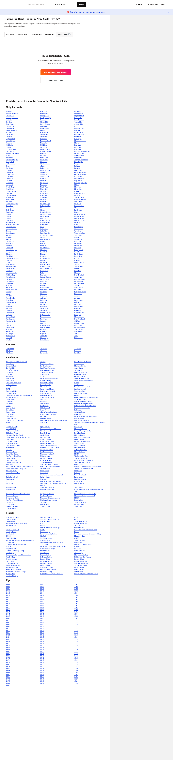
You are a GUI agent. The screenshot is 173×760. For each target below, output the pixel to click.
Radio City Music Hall (47, 370)
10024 (42, 599)
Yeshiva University (80, 540)
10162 (8, 652)
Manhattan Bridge (45, 393)
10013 (8, 593)
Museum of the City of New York (84, 496)
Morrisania (77, 187)
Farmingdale (78, 542)
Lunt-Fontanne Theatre (13, 445)
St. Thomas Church (80, 399)
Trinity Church (79, 385)
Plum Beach (10, 151)
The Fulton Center (11, 452)
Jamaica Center (11, 266)
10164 (76, 652)
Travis (76, 336)
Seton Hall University (81, 563)
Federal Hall (78, 414)
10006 (76, 587)
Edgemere (9, 254)
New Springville (11, 321)
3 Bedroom (77, 349)
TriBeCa (8, 422)
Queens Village (45, 279)
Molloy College (45, 540)
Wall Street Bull (45, 408)
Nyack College (10, 557)
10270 (42, 675)
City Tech (43, 536)
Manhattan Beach (45, 141)
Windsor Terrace (45, 164)
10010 (8, 591)
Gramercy (9, 214)
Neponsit (43, 275)
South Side (9, 157)
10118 (8, 633)
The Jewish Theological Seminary (16, 523)
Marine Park (44, 143)
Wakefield (43, 201)
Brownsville (78, 118)
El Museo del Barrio (12, 498)
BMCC (8, 536)
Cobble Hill (78, 122)
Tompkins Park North (81, 160)
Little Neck (77, 271)
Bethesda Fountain (46, 395)
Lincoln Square (79, 218)
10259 (42, 670)
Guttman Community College (15, 551)
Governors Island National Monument (86, 397)
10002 (42, 585)
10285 (76, 683)
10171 (8, 658)
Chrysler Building (80, 376)
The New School (11, 525)
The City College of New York (49, 519)
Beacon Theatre (79, 439)
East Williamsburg (12, 130)
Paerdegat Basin (45, 149)
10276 (42, 679)
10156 (42, 647)
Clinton (42, 210)
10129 (42, 639)
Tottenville (43, 336)
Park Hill (43, 323)
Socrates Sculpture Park (13, 462)
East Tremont (78, 176)
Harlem (8, 216)
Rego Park (43, 281)
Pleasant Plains (79, 323)
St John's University (80, 521)
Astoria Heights (45, 239)
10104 (42, 622)
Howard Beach (79, 262)
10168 (8, 656)
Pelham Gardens (79, 193)
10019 (76, 595)
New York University (46, 517)
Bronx (8, 166)
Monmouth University (13, 565)
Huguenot (9, 315)
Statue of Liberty (11, 366)
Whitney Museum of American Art (85, 494)
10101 (42, 620)
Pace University (11, 538)
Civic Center (10, 210)
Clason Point (10, 174)
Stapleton (43, 334)
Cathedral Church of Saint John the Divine (19, 395)
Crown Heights (45, 124)
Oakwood (43, 321)
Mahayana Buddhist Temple (14, 435)
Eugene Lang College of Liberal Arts (51, 574)
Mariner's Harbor (45, 317)
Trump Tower (44, 410)
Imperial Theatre (79, 445)
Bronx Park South (45, 170)
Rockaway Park (79, 283)
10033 (42, 605)
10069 (42, 616)
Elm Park (9, 306)
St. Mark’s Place (11, 502)
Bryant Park (78, 471)
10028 (76, 601)
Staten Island (44, 296)
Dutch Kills (43, 252)
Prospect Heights (45, 151)
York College (44, 544)
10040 (76, 610)
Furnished (77, 353)
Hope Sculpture (45, 433)
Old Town (9, 323)
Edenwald (43, 178)
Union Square (10, 233)
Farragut (42, 130)
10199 (42, 664)
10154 (76, 645)
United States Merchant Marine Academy (53, 546)
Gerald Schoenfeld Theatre (48, 445)
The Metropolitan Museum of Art (16, 362)
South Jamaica (78, 287)
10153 (42, 645)
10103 (8, 622)
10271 (76, 675)
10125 (42, 637)
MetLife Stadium (79, 483)
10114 (76, 629)
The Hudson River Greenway (49, 464)
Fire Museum (44, 406)
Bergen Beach (78, 113)
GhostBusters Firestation (47, 387)
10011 (42, 591)
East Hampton (10, 479)
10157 (76, 647)
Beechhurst (9, 243)
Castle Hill (9, 172)
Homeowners (153, 4)
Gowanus (9, 137)
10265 (42, 673)
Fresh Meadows (45, 258)
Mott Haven (9, 189)
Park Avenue (78, 410)
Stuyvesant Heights (12, 160)
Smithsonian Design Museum (83, 404)
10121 (8, 635)
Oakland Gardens (45, 277)
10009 (76, 589)
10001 (8, 585)
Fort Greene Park (11, 460)
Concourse (43, 174)
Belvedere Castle (79, 433)
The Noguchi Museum (47, 487)
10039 (42, 610)
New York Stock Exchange (14, 420)
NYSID (42, 530)
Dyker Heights (10, 128)
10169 (42, 656)
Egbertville (77, 304)
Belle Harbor (78, 243)
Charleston (43, 302)
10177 (8, 662)
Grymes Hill (10, 313)
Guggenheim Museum (47, 494)
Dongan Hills (44, 304)
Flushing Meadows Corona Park (84, 460)
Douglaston (9, 252)
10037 (76, 608)
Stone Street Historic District (83, 401)
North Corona (10, 277)
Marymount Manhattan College (16, 572)
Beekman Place (79, 206)
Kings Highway (11, 141)
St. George (9, 334)
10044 (76, 612)
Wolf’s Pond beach (80, 475)
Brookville (77, 248)
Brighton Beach (79, 116)
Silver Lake (43, 331)
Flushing (43, 256)
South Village (78, 227)
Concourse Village (80, 174)
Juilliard (42, 525)
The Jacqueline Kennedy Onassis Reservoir (19, 466)
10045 (8, 614)
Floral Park (9, 256)
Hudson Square (79, 216)
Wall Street (9, 235)
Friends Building (11, 393)
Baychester (9, 168)
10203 (76, 664)
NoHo (76, 225)
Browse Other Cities (55, 80)
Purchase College (45, 555)
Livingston (77, 315)
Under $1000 (10, 349)
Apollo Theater (45, 435)
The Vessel (9, 376)
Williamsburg (10, 164)
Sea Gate (43, 155)
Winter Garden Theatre (47, 441)
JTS (41, 523)
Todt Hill (77, 334)
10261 (8, 673)
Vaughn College (45, 551)
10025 (76, 599)
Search (81, 4)
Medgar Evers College (81, 555)
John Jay (77, 525)
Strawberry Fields (11, 391)
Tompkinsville (10, 336)
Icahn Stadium (78, 481)
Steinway (9, 292)
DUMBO (77, 126)
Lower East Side (45, 220)
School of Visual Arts (12, 530)
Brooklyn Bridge (45, 366)
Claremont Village (80, 172)
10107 (42, 624)
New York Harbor (11, 471)
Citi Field (9, 481)
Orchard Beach (44, 477)
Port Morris (43, 195)
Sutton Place (44, 229)
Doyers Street (44, 504)
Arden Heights (10, 298)
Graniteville (44, 308)
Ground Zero (10, 410)
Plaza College (10, 561)
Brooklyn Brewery (80, 479)
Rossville (43, 329)
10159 (42, 649)
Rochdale (43, 283)
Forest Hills (78, 256)
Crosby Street (10, 504)
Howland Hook (79, 313)
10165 (8, 654)
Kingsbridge (44, 183)
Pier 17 (8, 406)
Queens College (79, 528)
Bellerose (9, 245)
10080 (8, 618)
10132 (42, 641)
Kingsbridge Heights (80, 183)
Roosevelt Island (11, 227)
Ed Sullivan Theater (12, 433)
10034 (76, 605)
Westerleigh (44, 338)
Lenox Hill (43, 218)
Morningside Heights (12, 225)
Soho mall (9, 450)
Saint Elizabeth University (48, 569)
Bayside (42, 241)
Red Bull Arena (11, 487)
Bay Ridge (77, 111)
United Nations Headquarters (49, 378)
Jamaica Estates (45, 266)
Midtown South (45, 222)
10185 (8, 664)
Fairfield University (46, 563)
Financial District (45, 212)
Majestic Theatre (79, 435)
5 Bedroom (43, 351)
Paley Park (9, 464)
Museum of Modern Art (47, 454)
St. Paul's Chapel (11, 385)
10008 (42, 589)
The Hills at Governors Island (83, 468)
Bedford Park (44, 168)
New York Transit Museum (14, 500)
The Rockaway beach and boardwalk (51, 475)
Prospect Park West (12, 506)
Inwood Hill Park (45, 460)
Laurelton (77, 269)
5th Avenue (43, 502)
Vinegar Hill (10, 162)
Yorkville (9, 237)
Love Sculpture (79, 418)
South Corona (44, 287)
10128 (8, 639)
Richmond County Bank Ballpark (50, 481)
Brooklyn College (11, 532)
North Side (43, 147)
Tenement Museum (12, 496)
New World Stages (12, 443)
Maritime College (79, 536)
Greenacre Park (45, 468)
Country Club (44, 176)
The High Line (10, 368)
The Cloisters (78, 487)
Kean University (79, 567)
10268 (76, 673)
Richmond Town (45, 327)
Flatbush (77, 130)
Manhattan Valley (79, 220)
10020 (8, 597)
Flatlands (9, 132)
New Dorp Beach (79, 319)
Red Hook (43, 153)
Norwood (43, 191)
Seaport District (11, 429)
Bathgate (77, 166)
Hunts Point (9, 183)
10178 (42, 662)
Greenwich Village (46, 214)
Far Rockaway (78, 254)
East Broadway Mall (46, 452)
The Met (42, 362)
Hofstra (8, 546)
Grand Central (78, 368)
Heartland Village (45, 313)
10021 (42, 597)
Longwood (9, 185)
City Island (43, 172)
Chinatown (77, 208)
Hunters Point (10, 264)
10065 (8, 616)
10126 (76, 637)
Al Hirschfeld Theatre (47, 443)
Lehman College (45, 559)
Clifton (76, 302)
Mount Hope (78, 189)
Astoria (8, 239)
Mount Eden (44, 189)
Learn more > (101, 12)
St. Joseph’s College (80, 565)
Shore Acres (10, 331)
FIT (7, 528)
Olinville (77, 191)
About (163, 4)
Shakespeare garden (46, 462)
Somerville (9, 287)
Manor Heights (10, 317)
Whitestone (43, 294)
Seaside (76, 285)
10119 (42, 633)
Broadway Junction (12, 118)
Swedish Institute (11, 559)
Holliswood (43, 262)
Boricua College (79, 559)
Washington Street (80, 502)
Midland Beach (79, 317)
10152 (8, 645)
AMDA (76, 538)
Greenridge (77, 310)
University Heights (80, 199)
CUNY (76, 519)
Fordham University (80, 523)
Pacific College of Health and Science (86, 574)
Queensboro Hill (79, 279)
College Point (78, 250)
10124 (8, 637)
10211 (8, 666)
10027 (42, 601)
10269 (8, 675)
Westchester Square (12, 204)
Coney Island (10, 124)
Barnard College (11, 521)
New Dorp (43, 319)
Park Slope (77, 149)
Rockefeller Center (12, 370)
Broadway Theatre (12, 441)
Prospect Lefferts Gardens (82, 151)
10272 (8, 677)
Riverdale (77, 195)
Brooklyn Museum (46, 496)
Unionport (43, 199)
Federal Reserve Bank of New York (85, 406)
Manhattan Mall (11, 448)
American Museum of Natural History (18, 494)
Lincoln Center (10, 399)
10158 (8, 649)
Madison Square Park (12, 397)
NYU (76, 517)
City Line (9, 122)
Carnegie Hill (10, 208)
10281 (8, 683)
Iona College (10, 553)
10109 (8, 626)
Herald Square (44, 216)
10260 (76, 670)
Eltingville (43, 306)
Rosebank (9, 329)
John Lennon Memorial (47, 391)
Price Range (10, 34)
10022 (76, 597)
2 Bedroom (43, 349)
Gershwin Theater (45, 437)
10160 (76, 649)
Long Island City (11, 273)
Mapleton (9, 143)
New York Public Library (14, 456)
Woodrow (9, 340)
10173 (76, 658)
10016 (76, 593)
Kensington (78, 139)
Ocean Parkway (11, 149)
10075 (76, 616)
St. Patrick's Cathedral (47, 372)
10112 (8, 629)
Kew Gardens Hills (46, 269)
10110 (42, 626)
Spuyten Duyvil (79, 197)
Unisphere (43, 416)
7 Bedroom (9, 353)
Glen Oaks (77, 258)
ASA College (78, 553)
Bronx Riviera (78, 477)
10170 (76, 656)
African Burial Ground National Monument (53, 420)
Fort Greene (44, 132)
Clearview (43, 250)
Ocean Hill (77, 147)
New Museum (10, 489)
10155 (8, 647)
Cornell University (46, 561)
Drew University (45, 565)
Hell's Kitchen (44, 340)
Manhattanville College (47, 548)
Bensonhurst (44, 113)
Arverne (76, 237)
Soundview (43, 197)
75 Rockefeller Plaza (80, 450)
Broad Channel (44, 248)
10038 (8, 610)
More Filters (49, 34)
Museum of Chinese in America (50, 498)
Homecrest (43, 139)
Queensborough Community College (51, 542)
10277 (76, 679)
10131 (8, 641)
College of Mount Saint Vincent (16, 544)
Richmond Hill (79, 281)
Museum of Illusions (80, 429)
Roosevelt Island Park (13, 473)
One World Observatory (47, 368)
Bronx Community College (48, 534)
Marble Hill (43, 185)
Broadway (9, 374)
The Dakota (43, 422)
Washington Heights (46, 235)
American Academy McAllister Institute (18, 555)
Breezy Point (78, 245)
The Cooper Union (46, 538)
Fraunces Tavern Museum (48, 414)
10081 (42, 618)
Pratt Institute (10, 534)
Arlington (43, 298)
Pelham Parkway (11, 195)
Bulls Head (43, 300)
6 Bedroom (77, 351)
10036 (42, 608)
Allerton (42, 166)
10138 (8, 643)
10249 (42, 668)
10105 (76, 622)
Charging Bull (10, 408)
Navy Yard (77, 145)
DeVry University (79, 569)
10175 (42, 660)
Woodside (9, 296)
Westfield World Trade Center (49, 448)
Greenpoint (77, 137)
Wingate (77, 164)
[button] (168, 4)
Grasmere (9, 310)
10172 (42, 658)
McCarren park (45, 456)
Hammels (43, 260)
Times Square (78, 229)
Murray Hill (44, 225)
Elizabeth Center (79, 452)
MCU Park (9, 483)
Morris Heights (10, 187)
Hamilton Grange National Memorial (85, 416)
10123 (76, 635)
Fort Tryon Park (11, 458)
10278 (8, 681)
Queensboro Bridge (12, 427)
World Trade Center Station (82, 387)
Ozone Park (78, 277)
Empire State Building (47, 364)
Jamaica (76, 264)
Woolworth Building (46, 383)
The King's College (12, 567)
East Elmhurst (78, 252)
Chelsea (42, 208)
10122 (42, 635)
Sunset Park (44, 160)
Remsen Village (79, 153)
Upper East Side (45, 233)
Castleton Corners (11, 302)
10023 (8, 599)
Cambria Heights (11, 250)
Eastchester (9, 178)
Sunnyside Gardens (80, 292)
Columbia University (12, 517)
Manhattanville (10, 222)
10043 (42, 612)
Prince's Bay (78, 325)
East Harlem (78, 210)
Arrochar (77, 298)
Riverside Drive (79, 504)
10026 (8, 601)
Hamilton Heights (79, 214)
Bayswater (77, 241)
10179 (76, 662)
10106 (8, 624)
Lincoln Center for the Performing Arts (18, 437)
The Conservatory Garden (82, 462)
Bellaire (42, 243)
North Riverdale (11, 191)
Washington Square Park (82, 378)
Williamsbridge (45, 204)
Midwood (77, 143)
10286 (8, 685)
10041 (8, 612)
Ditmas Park (10, 126)
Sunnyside (43, 292)
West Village (78, 235)
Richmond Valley (79, 327)
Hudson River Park (46, 458)
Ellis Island (9, 372)
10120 (76, 633)
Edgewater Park (79, 178)
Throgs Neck (10, 199)
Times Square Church (47, 397)
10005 (42, 587)
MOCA (76, 498)
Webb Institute (78, 572)
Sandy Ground (78, 329)
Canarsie (43, 120)
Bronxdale (9, 170)
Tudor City (43, 231)
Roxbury (43, 285)
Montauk (43, 479)
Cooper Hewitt (44, 404)
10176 (76, 660)
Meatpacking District (80, 393)
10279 (42, 681)
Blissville (43, 245)
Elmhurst (43, 254)
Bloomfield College (46, 572)
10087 (76, 618)
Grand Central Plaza (46, 450)
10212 (42, 666)
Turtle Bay (77, 231)
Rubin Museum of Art (47, 489)
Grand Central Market (47, 389)
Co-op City (9, 176)
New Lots (9, 147)
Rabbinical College (12, 576)
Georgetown (44, 134)
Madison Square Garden (81, 372)
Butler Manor (78, 300)
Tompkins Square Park (81, 458)
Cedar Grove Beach (12, 477)
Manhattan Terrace (80, 141)
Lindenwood (44, 271)
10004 (8, 587)
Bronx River (78, 170)
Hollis (8, 262)
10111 (76, 626)
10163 (42, 652)
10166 (42, 654)
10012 (76, 591)
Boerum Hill (10, 116)
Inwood (8, 218)
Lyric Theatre (10, 439)
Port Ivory (9, 325)
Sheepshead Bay (79, 155)
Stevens (76, 532)
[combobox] (38, 4)
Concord (8, 304)
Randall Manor (10, 327)
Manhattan (9, 206)
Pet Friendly (44, 353)
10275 (8, 679)
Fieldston (9, 181)
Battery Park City (45, 206)
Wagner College (11, 548)
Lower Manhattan (45, 385)
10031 (76, 603)
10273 (42, 677)
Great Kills (43, 310)
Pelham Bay (44, 193)
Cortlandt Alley (11, 508)
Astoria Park (44, 473)
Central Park (10, 364)
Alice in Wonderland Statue (48, 412)
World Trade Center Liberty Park (16, 468)
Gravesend (43, 137)
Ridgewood (9, 283)
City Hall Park (78, 464)
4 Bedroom (9, 351)
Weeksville (43, 162)
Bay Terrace (10, 241)
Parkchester (9, 193)
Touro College (44, 553)
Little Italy (9, 220)
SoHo (42, 227)
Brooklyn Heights (45, 118)
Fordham (43, 181)
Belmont (77, 168)
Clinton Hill (44, 122)
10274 (76, 677)
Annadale (77, 296)
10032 (8, 605)
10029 (8, 603)
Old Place (77, 321)
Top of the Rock (79, 364)
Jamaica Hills (78, 266)
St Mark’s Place (45, 506)
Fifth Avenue (10, 378)
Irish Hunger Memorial (81, 420)
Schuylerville (10, 197)
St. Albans (77, 290)
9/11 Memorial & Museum (82, 362)
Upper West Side (79, 233)
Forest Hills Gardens (12, 258)
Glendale (9, 260)
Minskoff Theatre (45, 439)
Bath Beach (43, 111)
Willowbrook (78, 338)
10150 (42, 643)
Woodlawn (77, 204)
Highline (77, 473)
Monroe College (45, 521)
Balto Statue (10, 416)
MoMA (76, 454)
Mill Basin (9, 145)
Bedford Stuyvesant (12, 113)
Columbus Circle (79, 412)
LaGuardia (77, 548)
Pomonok (9, 279)
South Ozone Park (11, 290)
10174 (8, 660)
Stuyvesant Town (11, 229)
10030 (42, 603)
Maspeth (77, 273)
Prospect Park (44, 471)
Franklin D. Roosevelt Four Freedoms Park (87, 466)
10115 (8, 631)
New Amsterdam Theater (82, 437)
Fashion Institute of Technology (50, 528)
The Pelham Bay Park (81, 456)
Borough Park (44, 116)
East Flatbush (44, 128)
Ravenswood (10, 281)
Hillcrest (77, 260)
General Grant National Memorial (50, 429)
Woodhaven (78, 294)
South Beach (78, 331)
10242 (8, 668)
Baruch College (11, 519)
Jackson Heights (45, 264)
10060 (76, 614)
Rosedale (9, 285)
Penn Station (10, 414)
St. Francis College (46, 557)
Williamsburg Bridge (12, 431)
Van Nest (9, 201)
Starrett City (78, 157)
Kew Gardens (10, 269)
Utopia (8, 294)
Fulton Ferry (10, 134)
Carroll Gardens (79, 120)
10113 (42, 629)
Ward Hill (9, 338)
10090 (8, 620)
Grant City (77, 308)
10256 (76, 668)
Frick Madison (78, 500)
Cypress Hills (78, 124)
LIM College (10, 542)
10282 (42, 683)
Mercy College (10, 574)
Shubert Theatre (79, 443)
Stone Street (78, 506)
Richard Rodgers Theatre (82, 441)
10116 (42, 631)
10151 (76, 643)
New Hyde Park (79, 275)
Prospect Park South (12, 153)
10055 (42, 614)
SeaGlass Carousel (80, 389)
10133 (76, 641)
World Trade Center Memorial (83, 380)
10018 (42, 595)
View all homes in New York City (55, 72)
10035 (8, 608)
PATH (8, 389)
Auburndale (78, 239)
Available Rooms (35, 34)
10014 (42, 593)
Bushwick (9, 120)
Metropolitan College (46, 567)
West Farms (78, 201)
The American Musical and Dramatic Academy (20, 540)
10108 (76, 624)
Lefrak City (9, 271)
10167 (76, 654)
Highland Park (10, 139)
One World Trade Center (13, 383)
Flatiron (76, 212)
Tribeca (8, 231)
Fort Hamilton (78, 132)
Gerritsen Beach (79, 134)
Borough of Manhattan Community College (87, 534)
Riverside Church (45, 431)
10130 (76, 639)
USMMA (77, 546)
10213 (76, 666)
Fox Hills (9, 308)
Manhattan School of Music (83, 544)
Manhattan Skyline (80, 366)
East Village (10, 212)
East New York (79, 128)
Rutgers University (12, 563)
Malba (42, 273)
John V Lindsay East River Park (50, 466)
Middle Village (10, 275)
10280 (76, 681)
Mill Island (43, 145)
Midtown (77, 222)
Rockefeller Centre (12, 454)
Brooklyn (9, 111)
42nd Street (43, 399)
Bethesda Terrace (45, 418)
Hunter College (45, 532)
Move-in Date (22, 34)
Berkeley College (79, 551)
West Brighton (78, 162)
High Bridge (78, 181)
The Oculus (78, 370)
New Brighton (10, 319)
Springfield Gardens (46, 290)
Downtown (43, 126)
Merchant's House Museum (48, 500)
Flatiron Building (45, 380)
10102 (76, 620)
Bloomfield (9, 300)
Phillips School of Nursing (82, 557)
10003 (76, 585)
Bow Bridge (78, 427)
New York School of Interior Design (85, 530)
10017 (8, 595)
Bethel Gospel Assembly (82, 408)
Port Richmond (45, 325)
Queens (42, 237)
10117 (76, 631)
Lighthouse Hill (45, 315)
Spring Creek (44, 157)
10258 (8, 670)
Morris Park (44, 187)
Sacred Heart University (13, 569)
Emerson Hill (78, 306)
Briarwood (9, 248)
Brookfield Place (79, 448)
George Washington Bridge (82, 431)
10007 (8, 589)
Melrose (76, 185)
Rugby (8, 155)
